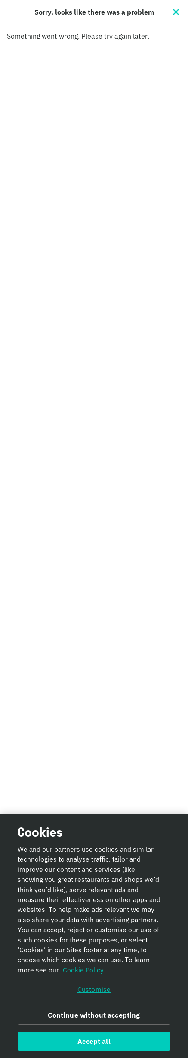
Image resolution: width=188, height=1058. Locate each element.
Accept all (94, 1046)
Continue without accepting (94, 1019)
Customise (94, 994)
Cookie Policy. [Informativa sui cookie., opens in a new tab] (84, 974)
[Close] (176, 12)
